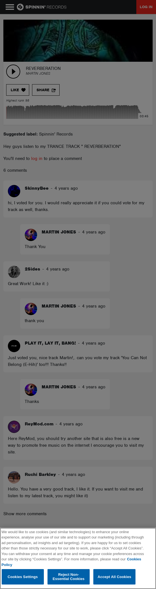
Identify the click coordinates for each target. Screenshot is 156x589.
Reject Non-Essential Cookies (68, 576)
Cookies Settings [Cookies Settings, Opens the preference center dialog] (23, 577)
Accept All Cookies (114, 577)
